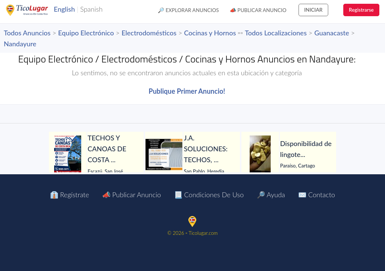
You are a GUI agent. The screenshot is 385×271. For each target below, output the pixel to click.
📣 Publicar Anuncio (258, 10)
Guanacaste (331, 33)
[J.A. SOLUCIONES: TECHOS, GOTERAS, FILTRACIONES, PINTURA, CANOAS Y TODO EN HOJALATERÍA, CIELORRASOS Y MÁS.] (164, 154)
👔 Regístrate (69, 194)
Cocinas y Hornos (210, 33)
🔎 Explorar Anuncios (188, 10)
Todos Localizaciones (275, 33)
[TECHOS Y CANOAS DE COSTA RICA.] (67, 154)
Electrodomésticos (148, 33)
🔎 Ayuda (271, 194)
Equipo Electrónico (86, 33)
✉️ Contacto (316, 194)
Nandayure (20, 44)
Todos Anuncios (27, 33)
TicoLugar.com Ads (35, 10)
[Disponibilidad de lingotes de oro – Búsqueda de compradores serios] (260, 154)
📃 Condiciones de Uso (209, 194)
